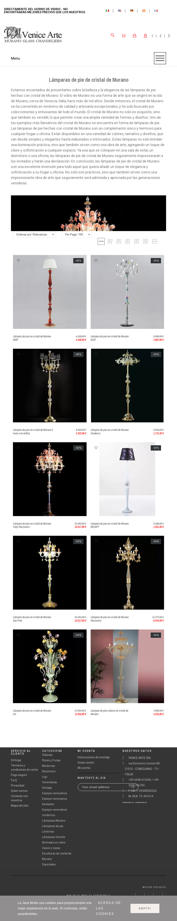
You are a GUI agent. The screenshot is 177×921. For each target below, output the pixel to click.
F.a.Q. (14, 780)
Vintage (47, 787)
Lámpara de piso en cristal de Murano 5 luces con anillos (33, 431)
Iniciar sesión (86, 762)
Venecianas (49, 782)
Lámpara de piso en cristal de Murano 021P (110, 338)
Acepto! (145, 908)
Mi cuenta (84, 767)
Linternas (48, 831)
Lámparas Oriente (53, 837)
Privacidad (17, 785)
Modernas (48, 765)
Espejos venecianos (54, 793)
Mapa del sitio (20, 805)
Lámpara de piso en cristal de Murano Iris (32, 712)
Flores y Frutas (51, 760)
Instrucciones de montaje (94, 757)
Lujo (44, 776)
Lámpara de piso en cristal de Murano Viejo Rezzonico (32, 525)
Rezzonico (49, 771)
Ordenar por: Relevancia (31, 234)
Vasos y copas (51, 848)
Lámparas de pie (52, 826)
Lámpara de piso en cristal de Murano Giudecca (110, 431)
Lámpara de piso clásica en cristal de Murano (109, 712)
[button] (101, 241)
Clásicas (47, 754)
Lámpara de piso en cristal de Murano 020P (32, 338)
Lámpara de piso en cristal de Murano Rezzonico (110, 618)
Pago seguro (19, 775)
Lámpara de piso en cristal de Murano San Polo (32, 618)
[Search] (112, 35)
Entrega (16, 760)
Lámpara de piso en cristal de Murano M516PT (110, 525)
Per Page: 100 (74, 234)
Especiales (49, 864)
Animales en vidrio (54, 842)
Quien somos (19, 790)
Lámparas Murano (54, 820)
